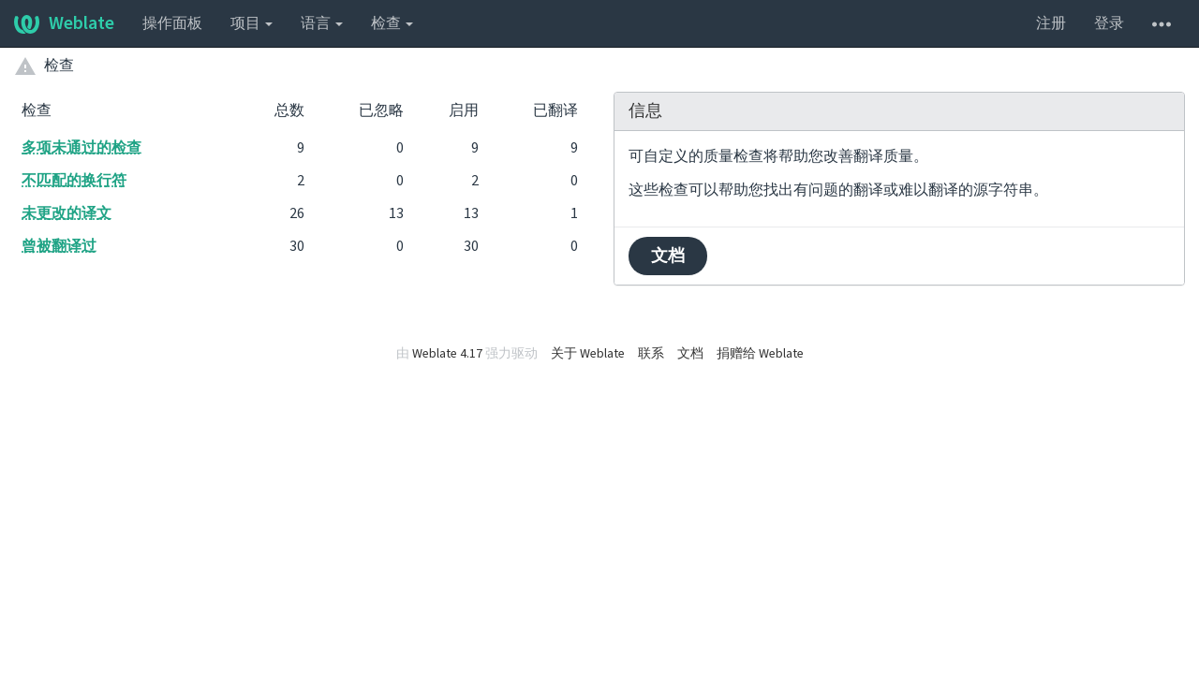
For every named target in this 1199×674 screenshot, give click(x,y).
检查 (392, 23)
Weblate (64, 23)
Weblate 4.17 (447, 353)
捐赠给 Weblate (760, 353)
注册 (1051, 23)
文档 (668, 256)
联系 (651, 353)
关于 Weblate (588, 353)
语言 (322, 23)
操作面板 (172, 23)
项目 (251, 23)
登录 (1109, 23)
